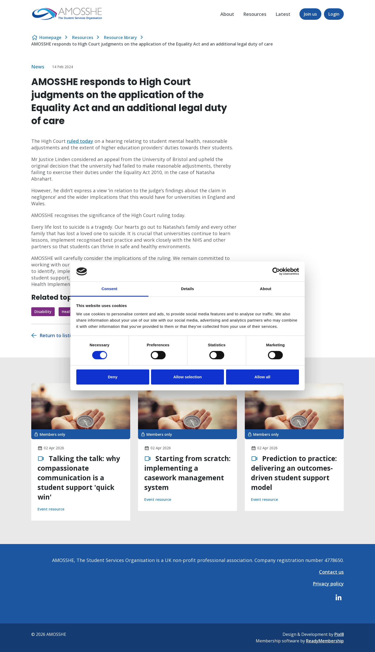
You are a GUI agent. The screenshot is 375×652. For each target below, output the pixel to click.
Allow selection (187, 377)
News (37, 66)
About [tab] (265, 288)
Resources (254, 14)
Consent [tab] (109, 288)
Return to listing (58, 335)
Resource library (120, 37)
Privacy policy (328, 583)
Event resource (51, 509)
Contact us (331, 572)
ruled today (80, 141)
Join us (310, 14)
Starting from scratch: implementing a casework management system (187, 473)
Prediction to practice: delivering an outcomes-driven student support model (294, 473)
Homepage (50, 37)
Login (333, 14)
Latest (283, 14)
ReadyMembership (325, 641)
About (227, 14)
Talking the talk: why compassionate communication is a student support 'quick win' (79, 478)
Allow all (262, 377)
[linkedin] (338, 597)
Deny (112, 377)
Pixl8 (339, 634)
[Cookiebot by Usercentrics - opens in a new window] (276, 271)
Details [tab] (187, 288)
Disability (43, 311)
